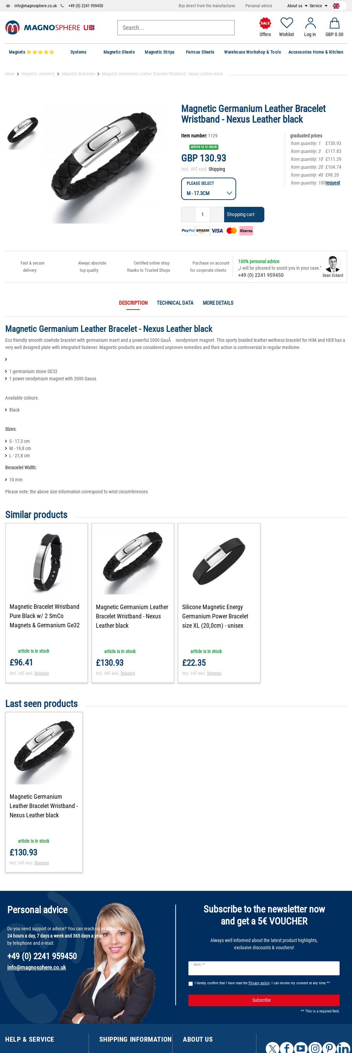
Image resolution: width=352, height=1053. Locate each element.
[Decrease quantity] (188, 214)
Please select (200, 183)
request (333, 183)
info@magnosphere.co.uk (35, 5)
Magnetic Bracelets (78, 73)
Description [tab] (133, 303)
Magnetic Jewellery (38, 73)
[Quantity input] (202, 214)
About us (295, 5)
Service (316, 5)
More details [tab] (218, 303)
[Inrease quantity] (217, 214)
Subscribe (293, 1000)
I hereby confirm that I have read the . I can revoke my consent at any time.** (262, 983)
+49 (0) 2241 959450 (85, 5)
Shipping (217, 169)
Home (9, 73)
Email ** (199, 964)
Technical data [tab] (175, 303)
